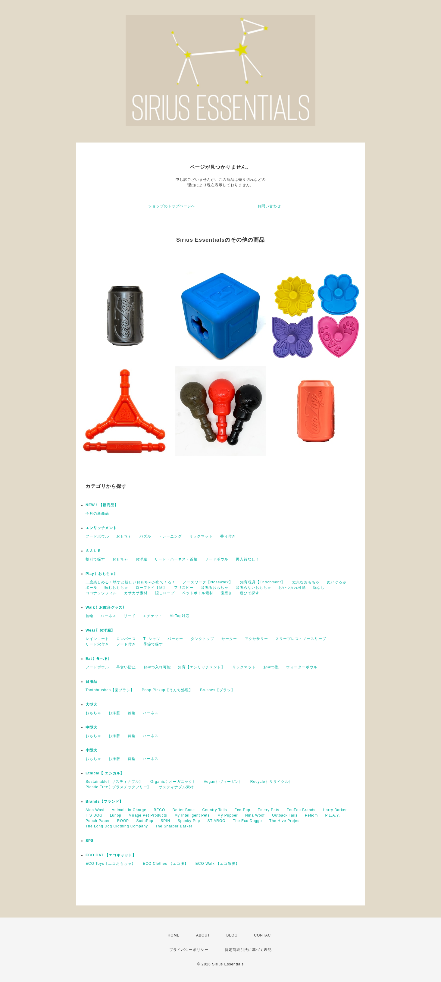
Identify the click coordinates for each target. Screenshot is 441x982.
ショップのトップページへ (171, 206)
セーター (229, 639)
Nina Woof (255, 815)
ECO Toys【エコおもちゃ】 (111, 863)
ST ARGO (217, 821)
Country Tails (214, 810)
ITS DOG (94, 815)
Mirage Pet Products (148, 815)
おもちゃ (124, 536)
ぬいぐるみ (336, 582)
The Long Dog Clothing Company (117, 826)
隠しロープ (165, 593)
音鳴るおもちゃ (214, 587)
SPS (90, 841)
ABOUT (203, 935)
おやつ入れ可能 (292, 587)
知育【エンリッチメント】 (201, 667)
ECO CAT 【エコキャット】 (111, 855)
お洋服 (141, 559)
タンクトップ (202, 639)
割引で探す (95, 559)
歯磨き (226, 593)
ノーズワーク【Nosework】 (208, 582)
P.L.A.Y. (332, 815)
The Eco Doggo (247, 821)
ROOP (123, 821)
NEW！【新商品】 (102, 505)
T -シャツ (151, 639)
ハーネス (108, 616)
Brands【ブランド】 (104, 801)
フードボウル (97, 536)
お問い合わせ (269, 206)
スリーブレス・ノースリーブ (300, 639)
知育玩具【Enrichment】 (262, 582)
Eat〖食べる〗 (99, 659)
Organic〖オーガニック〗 (173, 782)
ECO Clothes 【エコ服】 (165, 863)
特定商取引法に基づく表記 (248, 950)
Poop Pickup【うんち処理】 (167, 690)
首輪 (89, 616)
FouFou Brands (301, 810)
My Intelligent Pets (192, 815)
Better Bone (184, 810)
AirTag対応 (179, 616)
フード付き (126, 644)
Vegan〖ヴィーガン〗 (223, 782)
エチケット (152, 616)
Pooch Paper (98, 821)
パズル (145, 536)
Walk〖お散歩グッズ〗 (106, 607)
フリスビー (184, 587)
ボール (91, 587)
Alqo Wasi (95, 810)
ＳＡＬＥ (93, 551)
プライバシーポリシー (188, 950)
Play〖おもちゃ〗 (102, 574)
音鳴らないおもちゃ (253, 587)
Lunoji (115, 815)
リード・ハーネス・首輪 (176, 559)
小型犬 (91, 750)
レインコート (97, 639)
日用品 (91, 681)
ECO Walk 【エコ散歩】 (217, 863)
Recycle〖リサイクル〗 (271, 782)
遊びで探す (249, 593)
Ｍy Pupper (227, 815)
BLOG (232, 935)
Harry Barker (335, 810)
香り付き (228, 536)
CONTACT (263, 935)
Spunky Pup (189, 821)
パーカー (175, 639)
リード (130, 616)
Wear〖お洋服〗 (100, 630)
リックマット (201, 536)
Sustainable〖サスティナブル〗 (114, 782)
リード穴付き (97, 644)
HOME (174, 935)
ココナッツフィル (101, 593)
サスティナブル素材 (176, 787)
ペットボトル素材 (197, 593)
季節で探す (153, 644)
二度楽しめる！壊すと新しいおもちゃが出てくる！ (131, 582)
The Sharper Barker (173, 826)
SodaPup (144, 821)
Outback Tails (285, 815)
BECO (159, 810)
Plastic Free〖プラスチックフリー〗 (118, 787)
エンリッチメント (101, 528)
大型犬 (91, 704)
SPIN (165, 821)
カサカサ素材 (136, 593)
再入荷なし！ (247, 559)
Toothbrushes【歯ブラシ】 (110, 690)
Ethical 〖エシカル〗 (105, 773)
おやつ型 (271, 667)
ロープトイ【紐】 (151, 587)
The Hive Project (285, 821)
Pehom (311, 815)
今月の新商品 (97, 513)
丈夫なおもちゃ (306, 582)
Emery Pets (268, 810)
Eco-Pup (242, 810)
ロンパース (126, 639)
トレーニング (170, 536)
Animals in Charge (129, 810)
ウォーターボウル (301, 667)
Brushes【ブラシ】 (217, 690)
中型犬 (91, 727)
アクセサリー (256, 639)
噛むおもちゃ (116, 587)
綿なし (319, 587)
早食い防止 (126, 667)
